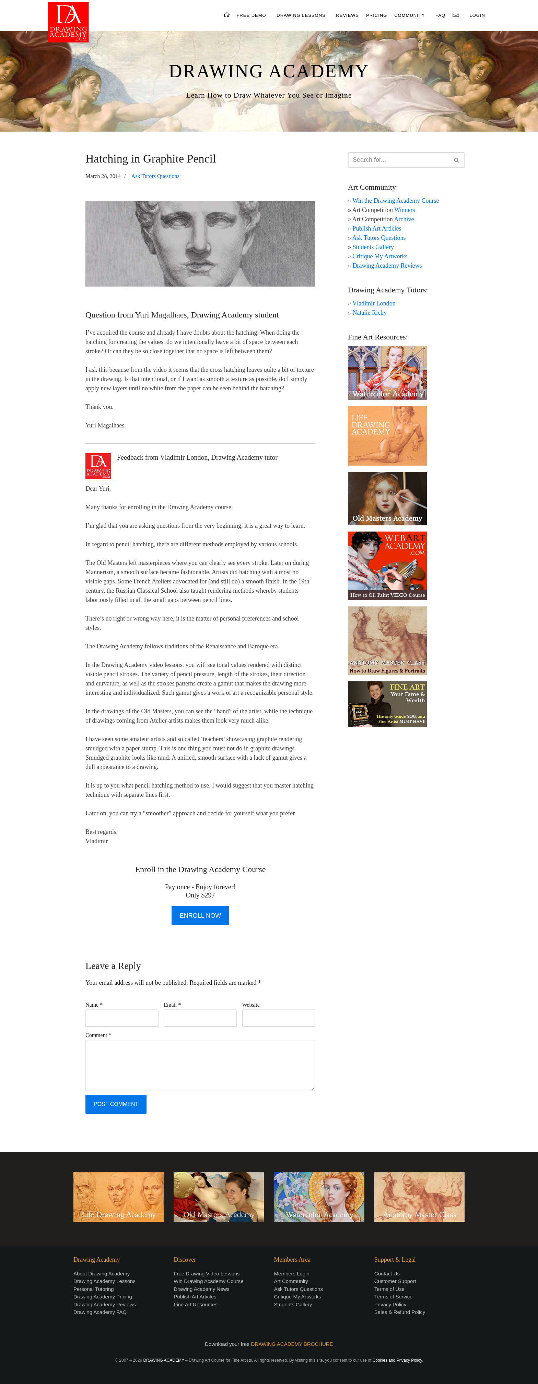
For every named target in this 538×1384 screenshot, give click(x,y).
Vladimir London (373, 303)
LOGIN (477, 15)
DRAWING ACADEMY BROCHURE (292, 1344)
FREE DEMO (251, 15)
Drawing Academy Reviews (387, 265)
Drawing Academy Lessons (104, 1281)
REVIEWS (347, 15)
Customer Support (395, 1281)
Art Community (291, 1281)
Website (251, 1005)
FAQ (440, 15)
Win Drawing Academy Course (208, 1281)
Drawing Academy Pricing (102, 1296)
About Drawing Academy (101, 1273)
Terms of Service (393, 1296)
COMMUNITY (409, 15)
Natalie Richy (370, 312)
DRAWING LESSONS (301, 15)
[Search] (398, 160)
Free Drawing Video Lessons (206, 1273)
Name (94, 1005)
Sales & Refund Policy (399, 1312)
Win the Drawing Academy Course (395, 200)
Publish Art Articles (377, 228)
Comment (98, 1035)
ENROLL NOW (200, 915)
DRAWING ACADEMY (268, 71)
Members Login (291, 1273)
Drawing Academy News (202, 1289)
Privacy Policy (390, 1304)
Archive (404, 219)
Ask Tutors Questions (155, 176)
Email (172, 1005)
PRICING (376, 15)
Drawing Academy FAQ (100, 1312)
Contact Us (387, 1273)
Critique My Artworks (380, 256)
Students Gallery (373, 247)
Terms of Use (389, 1289)
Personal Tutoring (93, 1289)
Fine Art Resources (196, 1304)
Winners (404, 210)
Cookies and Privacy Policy (397, 1360)
